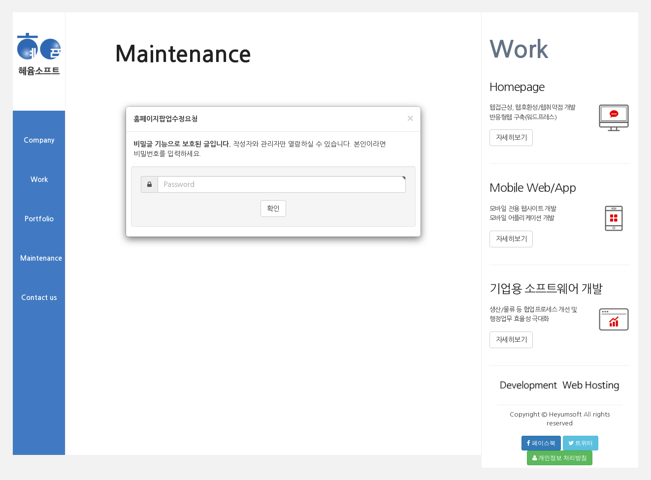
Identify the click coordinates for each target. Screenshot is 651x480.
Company (39, 140)
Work (39, 179)
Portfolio (39, 218)
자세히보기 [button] (511, 137)
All (587, 414)
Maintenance (41, 258)
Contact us (39, 297)
